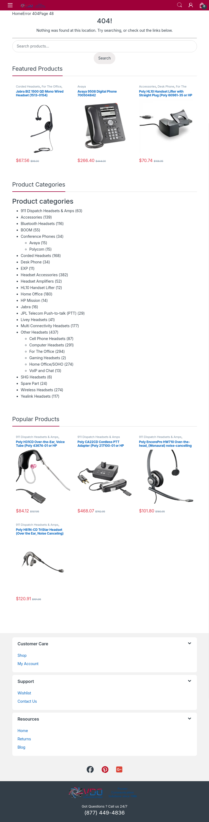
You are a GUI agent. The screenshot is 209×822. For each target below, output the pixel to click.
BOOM (26, 230)
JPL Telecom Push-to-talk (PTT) (49, 313)
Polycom (36, 249)
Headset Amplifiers (37, 281)
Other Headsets (34, 332)
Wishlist (24, 693)
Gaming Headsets (44, 357)
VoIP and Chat (41, 370)
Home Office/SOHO (46, 364)
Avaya (82, 86)
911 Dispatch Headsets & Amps (47, 210)
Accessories (147, 86)
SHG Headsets (33, 377)
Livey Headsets (34, 319)
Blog (21, 747)
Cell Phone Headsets (47, 338)
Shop (22, 655)
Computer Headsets (46, 345)
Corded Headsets (28, 86)
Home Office (32, 294)
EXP (24, 268)
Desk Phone (166, 86)
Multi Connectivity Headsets (45, 325)
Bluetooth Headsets (38, 223)
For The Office (52, 86)
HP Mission (30, 300)
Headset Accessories (39, 274)
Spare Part (30, 383)
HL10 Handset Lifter (38, 287)
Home (17, 13)
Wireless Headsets (37, 390)
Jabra (26, 307)
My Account (28, 663)
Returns (24, 739)
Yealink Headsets (36, 396)
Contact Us (27, 701)
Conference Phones (38, 236)
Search (180, 5)
